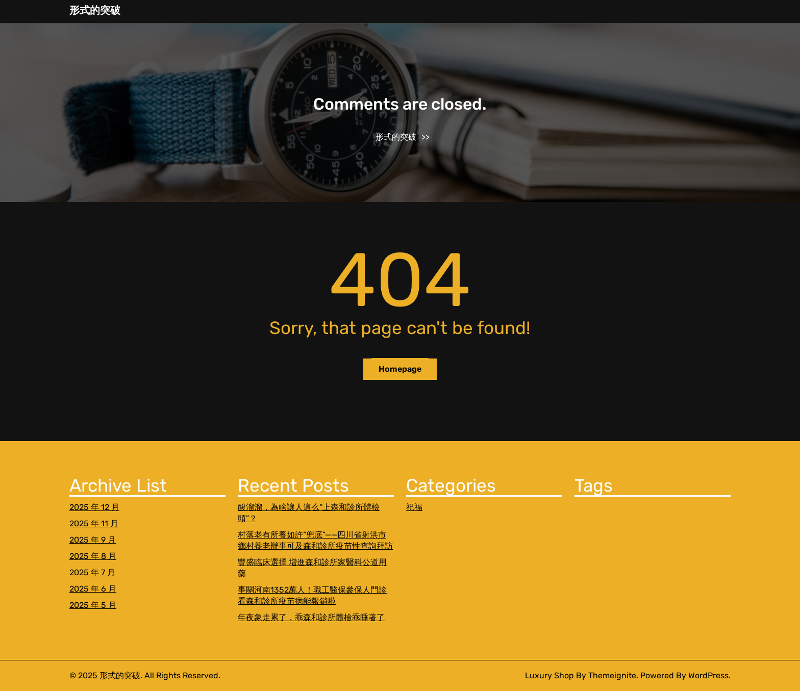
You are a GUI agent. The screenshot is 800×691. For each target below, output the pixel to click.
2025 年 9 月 (92, 540)
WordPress (708, 675)
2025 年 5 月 (92, 605)
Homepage (400, 369)
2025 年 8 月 (92, 556)
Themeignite (612, 675)
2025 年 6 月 (92, 589)
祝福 (414, 507)
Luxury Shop (549, 675)
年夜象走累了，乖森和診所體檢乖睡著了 (311, 617)
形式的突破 (94, 10)
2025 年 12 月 (94, 507)
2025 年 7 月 (92, 572)
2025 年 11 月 (93, 523)
